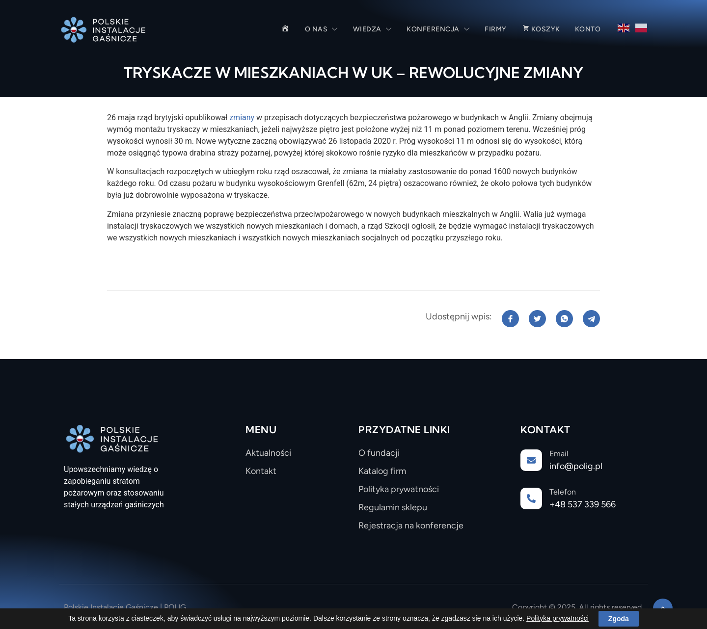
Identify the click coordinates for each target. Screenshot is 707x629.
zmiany (242, 117)
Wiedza (372, 29)
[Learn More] (581, 463)
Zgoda (618, 620)
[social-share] (510, 318)
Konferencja (438, 29)
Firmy (496, 29)
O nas (321, 29)
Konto (588, 29)
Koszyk (540, 29)
